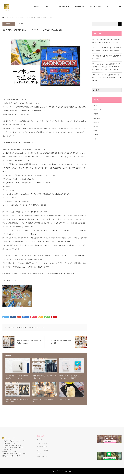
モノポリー (42, 327)
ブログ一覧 (10, 17)
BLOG (17, 17)
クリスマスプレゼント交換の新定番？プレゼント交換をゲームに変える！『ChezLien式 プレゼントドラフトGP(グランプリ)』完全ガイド (106, 66)
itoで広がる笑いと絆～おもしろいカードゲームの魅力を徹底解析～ (71, 377)
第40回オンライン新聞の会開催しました (44, 400)
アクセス (118, 6)
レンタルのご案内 (79, 6)
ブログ (108, 6)
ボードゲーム (35, 327)
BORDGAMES (97, 110)
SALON (95, 135)
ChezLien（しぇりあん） (65, 471)
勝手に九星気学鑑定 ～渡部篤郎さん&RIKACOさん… (16, 400)
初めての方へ (49, 6)
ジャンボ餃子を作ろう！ (67, 399)
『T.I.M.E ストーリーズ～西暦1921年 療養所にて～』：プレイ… (17, 377)
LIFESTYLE (97, 122)
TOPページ (37, 6)
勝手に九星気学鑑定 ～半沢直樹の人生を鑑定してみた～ (44, 377)
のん (12, 327)
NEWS (95, 130)
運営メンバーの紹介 (95, 6)
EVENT (22, 17)
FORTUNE (96, 118)
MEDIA (95, 126)
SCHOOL (96, 139)
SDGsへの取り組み (42, 457)
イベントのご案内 (64, 6)
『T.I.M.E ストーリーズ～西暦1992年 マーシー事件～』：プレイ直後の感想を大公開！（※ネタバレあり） (106, 77)
